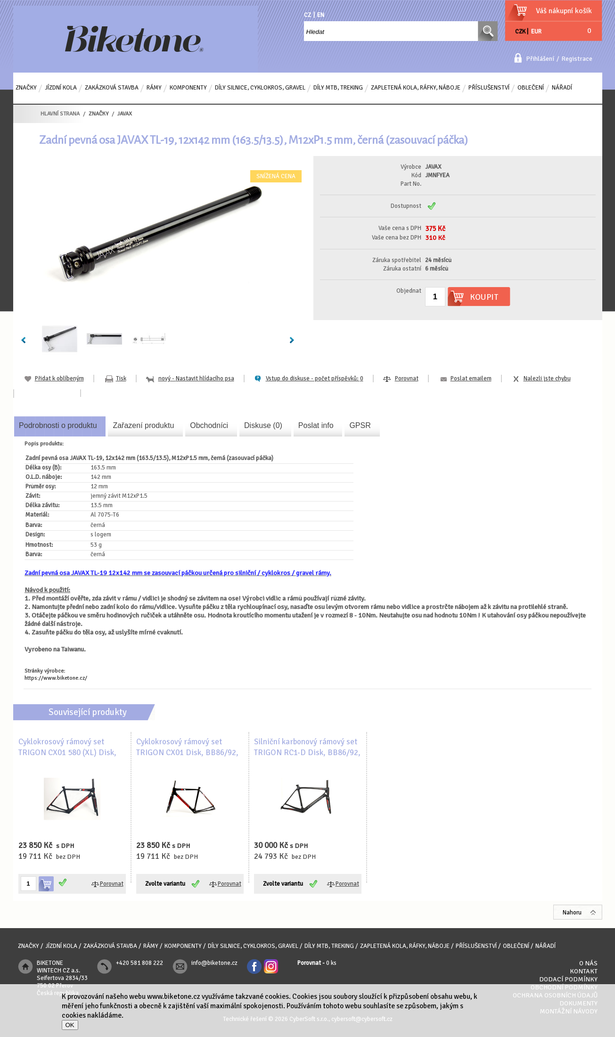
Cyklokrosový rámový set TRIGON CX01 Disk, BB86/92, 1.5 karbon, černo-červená (187, 753)
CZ (307, 15)
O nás (588, 963)
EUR (536, 31)
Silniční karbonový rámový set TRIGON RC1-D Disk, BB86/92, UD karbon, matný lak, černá (307, 753)
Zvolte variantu (165, 884)
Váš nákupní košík (564, 11)
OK (70, 1025)
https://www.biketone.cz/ (56, 678)
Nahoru (572, 912)
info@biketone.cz (214, 963)
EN (320, 15)
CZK (520, 31)
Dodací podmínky (568, 979)
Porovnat (406, 378)
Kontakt (584, 971)
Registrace (576, 59)
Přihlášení (540, 59)
